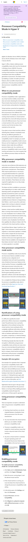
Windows (7, 22)
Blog (4, 531)
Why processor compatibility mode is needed (13, 42)
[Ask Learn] (22, 22)
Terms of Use (6, 535)
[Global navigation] (1, 2)
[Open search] (21, 2)
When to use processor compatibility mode (13, 40)
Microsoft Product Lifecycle (11, 10)
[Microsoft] (14, 2)
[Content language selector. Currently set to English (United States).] (10, 518)
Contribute (10, 531)
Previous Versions (15, 529)
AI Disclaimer (6, 529)
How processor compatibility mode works (12, 44)
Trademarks (13, 535)
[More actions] (25, 22)
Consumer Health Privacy (9, 533)
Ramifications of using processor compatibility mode (13, 46)
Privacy (16, 531)
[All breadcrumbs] (3, 22)
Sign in (25, 2)
